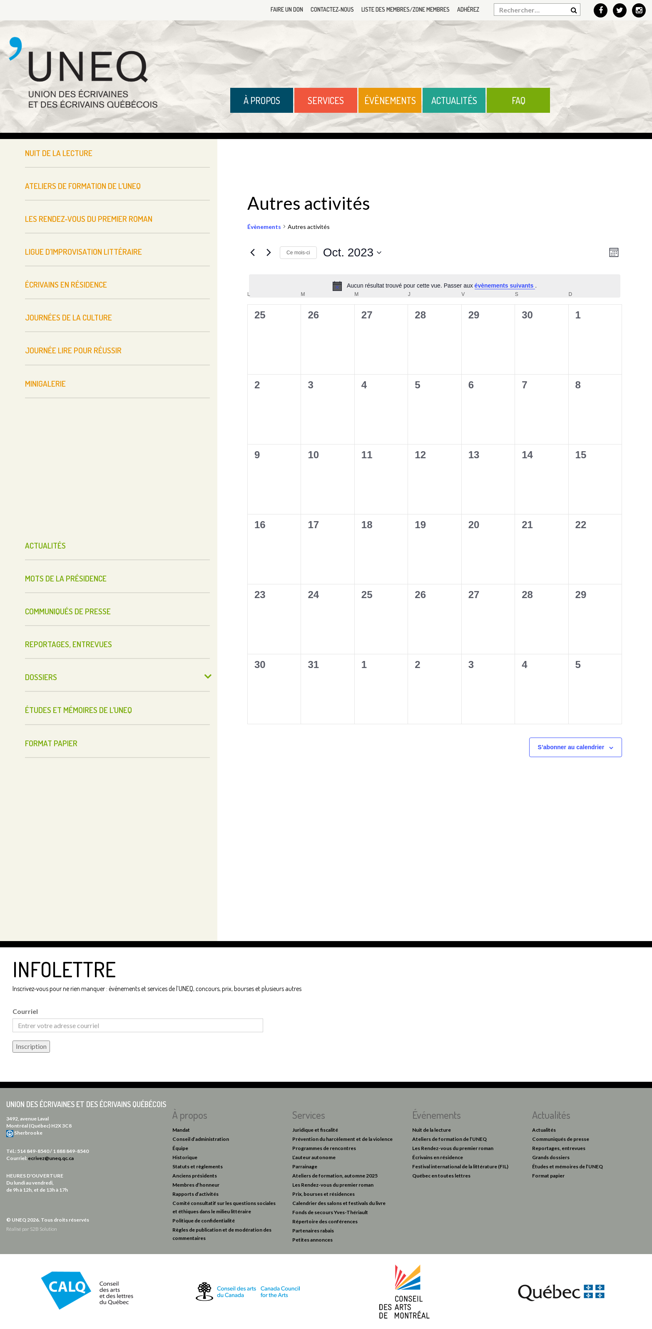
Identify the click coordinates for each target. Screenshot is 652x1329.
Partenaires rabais (313, 1230)
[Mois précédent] (252, 253)
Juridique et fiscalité (315, 1130)
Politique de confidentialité (203, 1220)
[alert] (434, 286)
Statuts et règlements (197, 1166)
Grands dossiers (551, 1157)
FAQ (518, 100)
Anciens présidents (194, 1176)
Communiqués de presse (68, 611)
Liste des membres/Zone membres (405, 9)
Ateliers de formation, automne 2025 (335, 1176)
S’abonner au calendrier (571, 747)
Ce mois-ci (298, 253)
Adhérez (468, 9)
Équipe (180, 1148)
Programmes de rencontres (324, 1148)
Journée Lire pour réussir (73, 350)
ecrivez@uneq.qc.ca (51, 1158)
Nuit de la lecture (58, 153)
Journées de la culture (68, 317)
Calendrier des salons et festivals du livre (339, 1203)
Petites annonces (312, 1240)
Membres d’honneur (195, 1185)
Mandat (181, 1130)
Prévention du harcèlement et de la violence (342, 1139)
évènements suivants (505, 285)
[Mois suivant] (269, 253)
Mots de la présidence (66, 578)
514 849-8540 (33, 1151)
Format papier (51, 743)
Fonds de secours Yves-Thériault (330, 1212)
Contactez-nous (332, 9)
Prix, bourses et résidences (323, 1194)
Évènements (390, 100)
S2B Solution (43, 1229)
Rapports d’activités (195, 1194)
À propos (262, 100)
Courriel (25, 1011)
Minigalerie (45, 383)
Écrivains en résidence (66, 284)
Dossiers (41, 677)
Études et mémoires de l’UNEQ (78, 710)
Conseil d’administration (200, 1139)
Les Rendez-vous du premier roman (88, 219)
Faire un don (287, 9)
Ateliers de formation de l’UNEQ (83, 186)
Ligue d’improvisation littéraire (83, 251)
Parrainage (304, 1166)
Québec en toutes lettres (441, 1176)
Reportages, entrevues (68, 644)
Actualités (454, 100)
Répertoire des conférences (325, 1221)
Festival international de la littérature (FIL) (460, 1166)
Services (326, 100)
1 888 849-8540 (71, 1151)
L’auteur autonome (314, 1157)
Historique (184, 1157)
